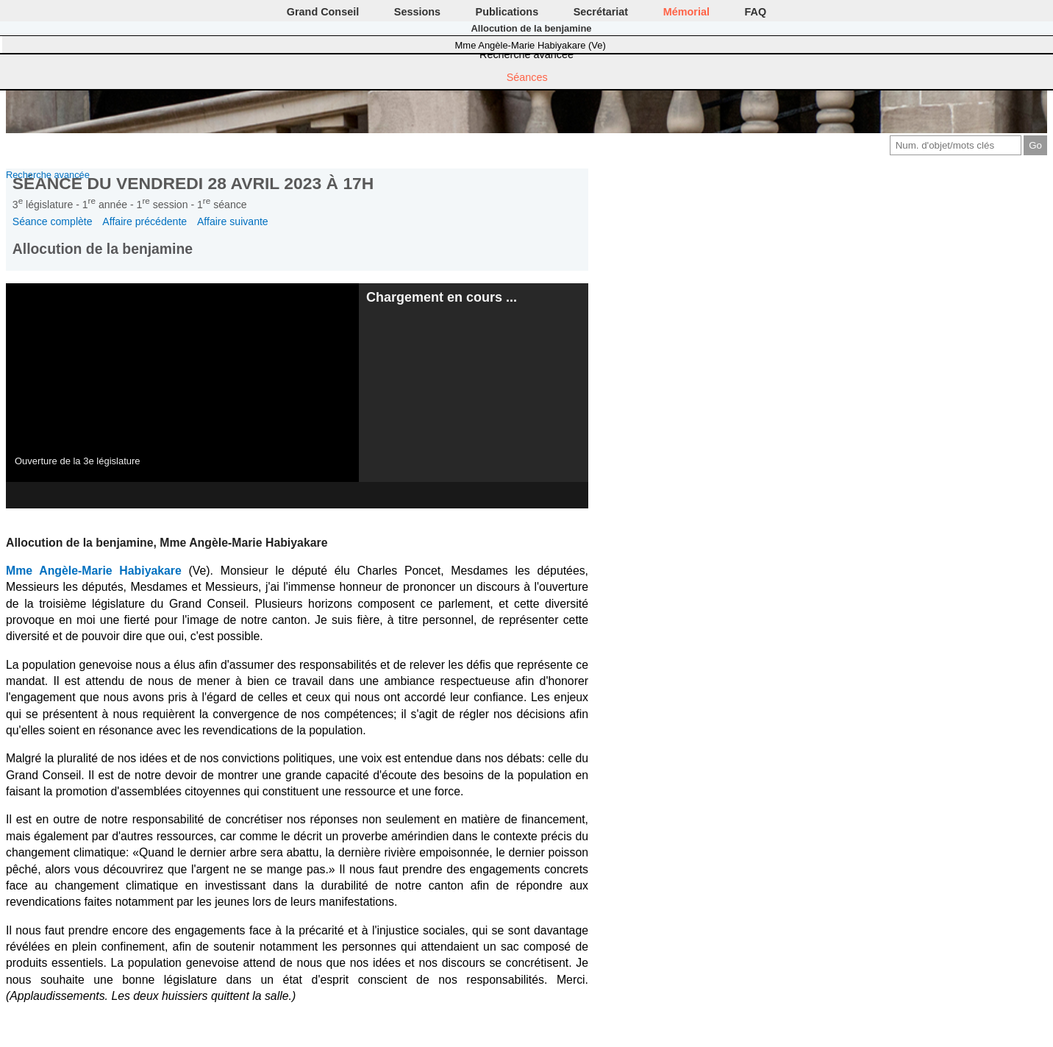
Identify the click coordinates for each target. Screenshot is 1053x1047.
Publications (507, 12)
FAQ (756, 12)
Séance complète (53, 221)
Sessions (417, 12)
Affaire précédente (144, 221)
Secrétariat (601, 12)
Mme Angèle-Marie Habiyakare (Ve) (530, 45)
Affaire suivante (232, 221)
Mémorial (686, 12)
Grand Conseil (323, 12)
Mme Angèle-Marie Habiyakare (94, 570)
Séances (527, 77)
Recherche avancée (526, 54)
